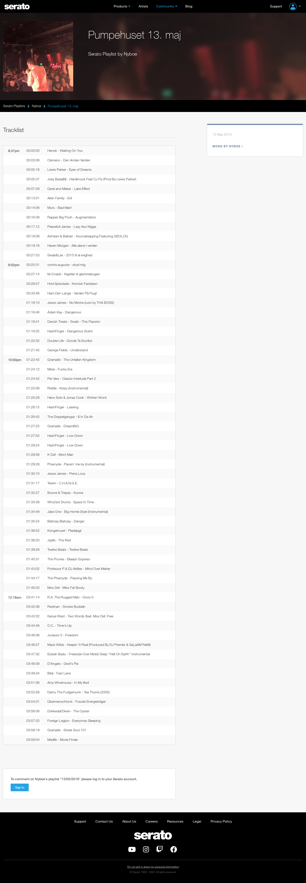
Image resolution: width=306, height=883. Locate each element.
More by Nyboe (227, 146)
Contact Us (104, 823)
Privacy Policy (221, 823)
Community (165, 6)
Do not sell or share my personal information (153, 869)
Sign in (19, 789)
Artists (143, 6)
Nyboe (36, 106)
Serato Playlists (14, 106)
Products (120, 6)
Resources (175, 823)
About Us (129, 823)
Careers (152, 823)
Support (276, 6)
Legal (197, 823)
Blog (188, 6)
